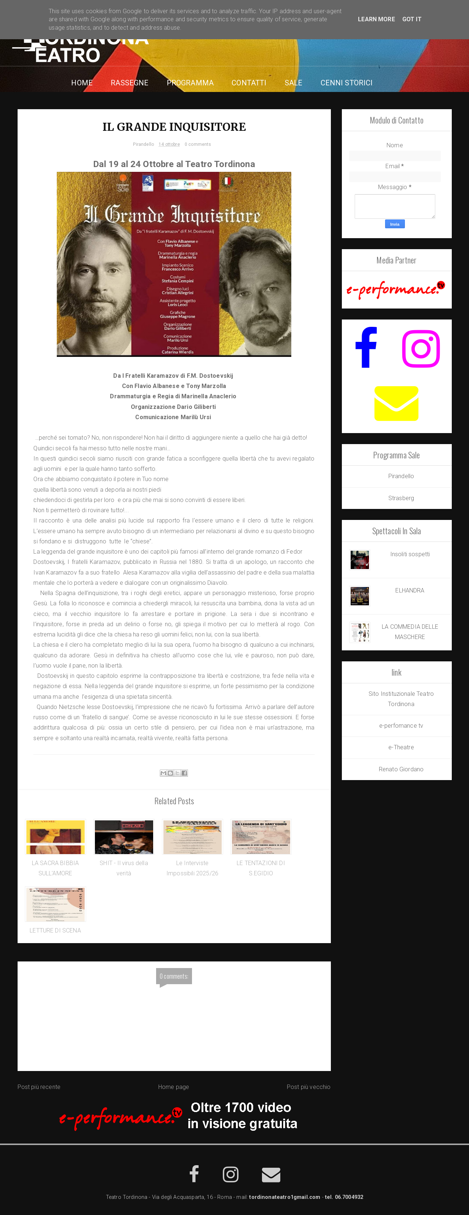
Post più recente (39, 1089)
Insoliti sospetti (410, 554)
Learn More (376, 19)
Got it (412, 19)
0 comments (198, 145)
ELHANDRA (409, 590)
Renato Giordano (401, 769)
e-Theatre (401, 747)
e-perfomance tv (401, 725)
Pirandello (143, 145)
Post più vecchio (309, 1089)
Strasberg (401, 498)
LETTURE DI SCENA (55, 932)
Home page (173, 1089)
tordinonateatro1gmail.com (284, 1199)
